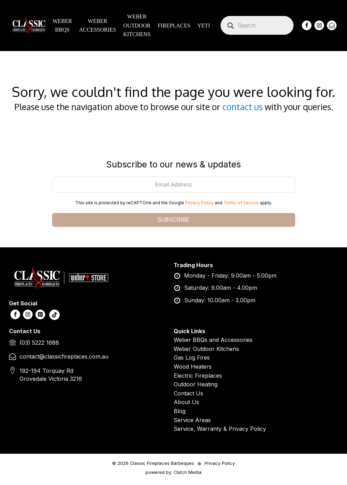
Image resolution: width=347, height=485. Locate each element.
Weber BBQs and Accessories (213, 339)
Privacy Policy (199, 202)
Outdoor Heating (195, 384)
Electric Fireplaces (198, 375)
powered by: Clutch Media (173, 472)
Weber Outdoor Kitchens (206, 348)
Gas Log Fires (192, 357)
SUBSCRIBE (173, 220)
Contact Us (188, 393)
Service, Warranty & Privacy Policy (220, 428)
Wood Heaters (193, 366)
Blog (179, 411)
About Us (186, 401)
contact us (242, 106)
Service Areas (192, 420)
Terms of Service (241, 202)
